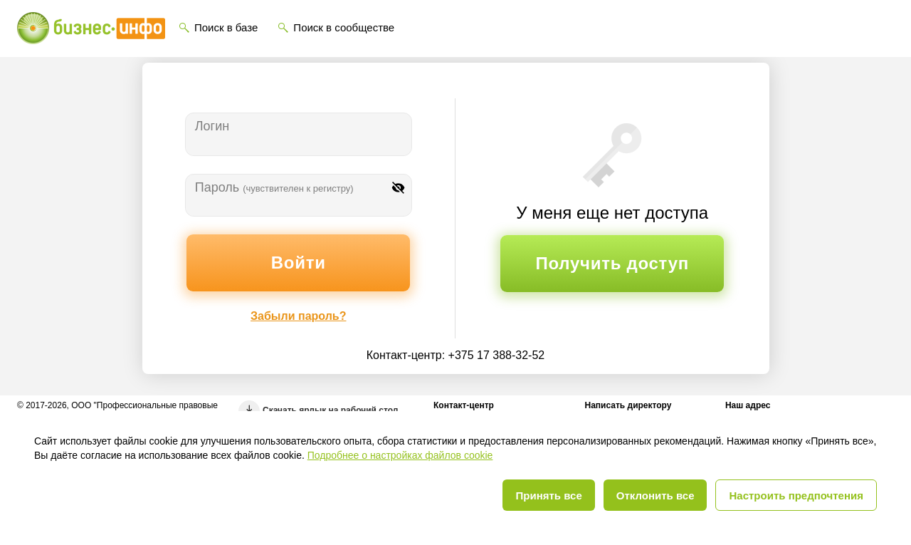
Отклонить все (655, 495)
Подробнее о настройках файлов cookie (400, 455)
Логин (212, 126)
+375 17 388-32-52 (496, 355)
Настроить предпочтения (796, 495)
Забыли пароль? (298, 316)
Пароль (274, 187)
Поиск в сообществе (343, 27)
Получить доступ (612, 263)
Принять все (548, 495)
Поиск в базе (226, 27)
